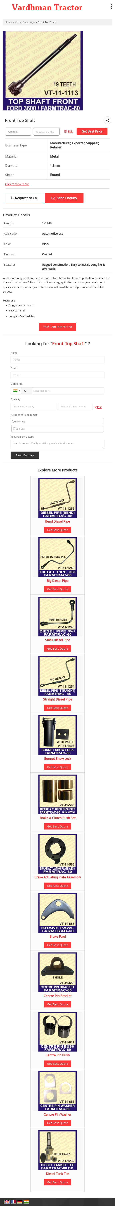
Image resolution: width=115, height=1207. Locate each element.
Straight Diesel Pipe (57, 699)
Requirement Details (22, 436)
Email (14, 368)
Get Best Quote (57, 530)
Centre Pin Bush (58, 1055)
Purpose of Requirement (24, 415)
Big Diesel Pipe (57, 581)
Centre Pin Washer (57, 1114)
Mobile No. (17, 383)
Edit (68, 131)
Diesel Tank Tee (57, 1174)
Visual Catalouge (25, 22)
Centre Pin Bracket (57, 996)
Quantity (15, 399)
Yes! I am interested (57, 327)
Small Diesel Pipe (57, 640)
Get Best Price (92, 131)
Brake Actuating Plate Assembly (57, 877)
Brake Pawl (58, 937)
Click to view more (17, 184)
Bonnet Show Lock (57, 759)
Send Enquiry (64, 198)
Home (8, 22)
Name (14, 352)
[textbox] (46, 132)
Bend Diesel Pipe (57, 521)
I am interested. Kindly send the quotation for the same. (57, 444)
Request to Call (24, 198)
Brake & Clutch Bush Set (57, 818)
